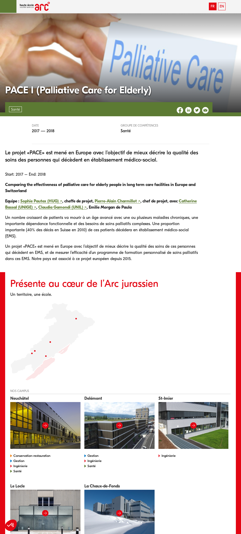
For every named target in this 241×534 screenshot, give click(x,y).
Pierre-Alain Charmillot (116, 201)
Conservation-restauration (31, 456)
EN (222, 6)
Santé (17, 471)
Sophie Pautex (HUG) (39, 201)
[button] (8, 6)
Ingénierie (20, 466)
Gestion (18, 461)
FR (213, 6)
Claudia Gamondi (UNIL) (60, 207)
